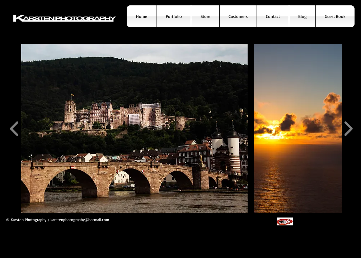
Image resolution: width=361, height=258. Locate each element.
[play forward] (348, 128)
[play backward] (14, 128)
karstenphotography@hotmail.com (80, 219)
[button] (134, 128)
